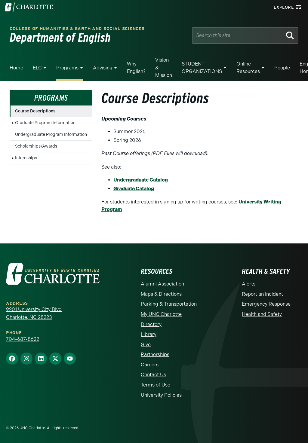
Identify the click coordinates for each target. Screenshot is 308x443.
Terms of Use (155, 385)
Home (16, 68)
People (282, 68)
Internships (26, 157)
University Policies (161, 395)
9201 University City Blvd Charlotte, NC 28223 (34, 313)
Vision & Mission (163, 67)
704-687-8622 (22, 339)
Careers (150, 365)
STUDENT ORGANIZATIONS (202, 68)
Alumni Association (162, 284)
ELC (37, 68)
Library (148, 334)
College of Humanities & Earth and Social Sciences (77, 28)
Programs (67, 68)
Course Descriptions (35, 111)
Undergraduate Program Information (51, 134)
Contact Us (153, 374)
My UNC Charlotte (161, 314)
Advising (102, 68)
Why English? (136, 68)
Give (146, 344)
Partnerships (155, 354)
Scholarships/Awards (36, 146)
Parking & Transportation (169, 304)
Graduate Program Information (45, 122)
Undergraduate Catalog (140, 180)
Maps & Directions (161, 294)
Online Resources (248, 68)
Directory (151, 324)
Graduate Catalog (133, 188)
